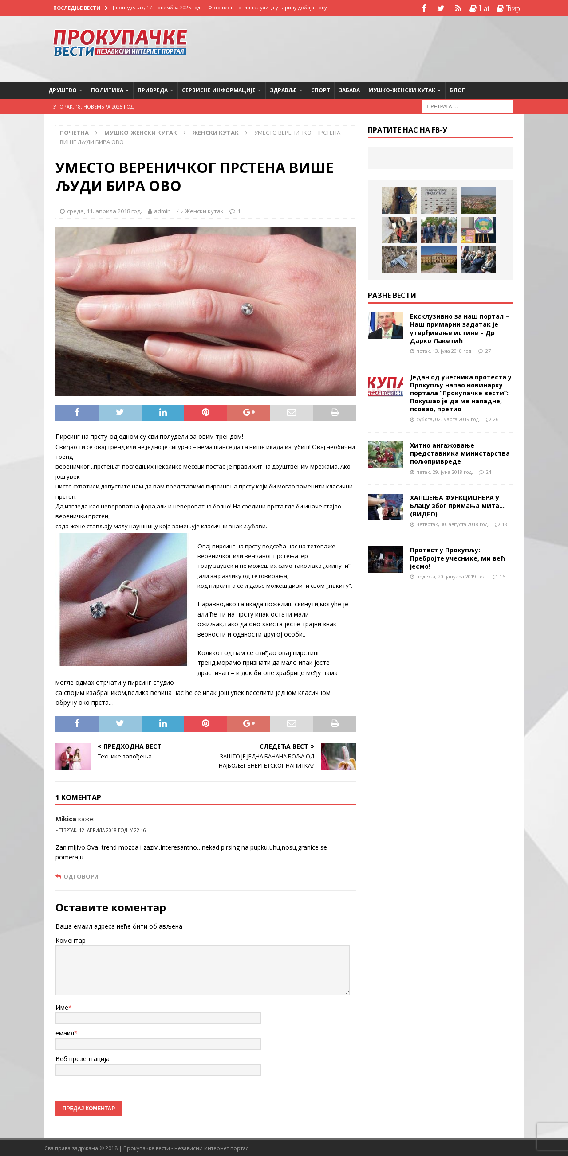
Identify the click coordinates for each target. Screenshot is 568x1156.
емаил (64, 1032)
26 (495, 418)
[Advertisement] (444, 46)
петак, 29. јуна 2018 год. (444, 470)
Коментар (70, 939)
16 (502, 575)
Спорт (320, 89)
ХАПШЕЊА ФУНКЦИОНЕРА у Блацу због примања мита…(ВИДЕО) (457, 504)
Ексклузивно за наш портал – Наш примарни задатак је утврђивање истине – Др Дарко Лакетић (459, 327)
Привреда (153, 89)
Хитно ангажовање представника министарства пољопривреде (460, 452)
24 (488, 470)
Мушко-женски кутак (401, 89)
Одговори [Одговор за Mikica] (81, 875)
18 (504, 522)
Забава (349, 89)
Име (61, 1006)
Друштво (62, 89)
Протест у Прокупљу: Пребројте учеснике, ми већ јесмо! (457, 557)
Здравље (283, 89)
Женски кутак (204, 210)
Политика (107, 89)
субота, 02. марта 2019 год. (448, 418)
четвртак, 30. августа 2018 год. (452, 522)
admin (162, 210)
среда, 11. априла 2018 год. (104, 210)
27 (488, 349)
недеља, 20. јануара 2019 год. (451, 575)
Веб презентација (82, 1058)
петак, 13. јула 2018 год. (444, 349)
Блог (457, 89)
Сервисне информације (219, 89)
